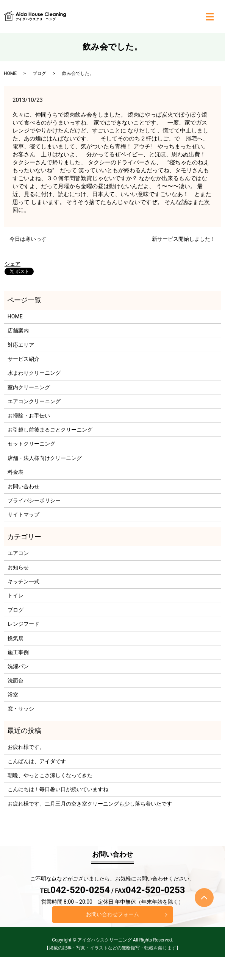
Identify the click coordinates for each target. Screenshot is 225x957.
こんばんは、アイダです (37, 761)
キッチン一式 (23, 581)
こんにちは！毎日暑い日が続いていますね (58, 789)
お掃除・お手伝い (29, 416)
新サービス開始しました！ (184, 239)
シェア (12, 264)
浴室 (13, 695)
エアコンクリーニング (34, 401)
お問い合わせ (23, 486)
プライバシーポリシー (34, 500)
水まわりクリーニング (34, 373)
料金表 (15, 472)
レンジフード (23, 624)
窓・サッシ (21, 709)
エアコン (18, 553)
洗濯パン (18, 666)
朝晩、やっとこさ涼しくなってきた (50, 775)
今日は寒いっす (28, 239)
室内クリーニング (29, 387)
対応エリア (21, 345)
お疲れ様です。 (26, 747)
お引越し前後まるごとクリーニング (50, 430)
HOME (10, 73)
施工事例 (18, 652)
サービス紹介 (23, 359)
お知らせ (18, 567)
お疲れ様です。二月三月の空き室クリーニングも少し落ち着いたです (90, 804)
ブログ (39, 73)
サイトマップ (23, 514)
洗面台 (15, 681)
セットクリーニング (31, 444)
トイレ (15, 595)
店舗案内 (18, 330)
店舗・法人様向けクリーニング (45, 458)
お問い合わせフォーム (112, 914)
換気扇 (15, 638)
